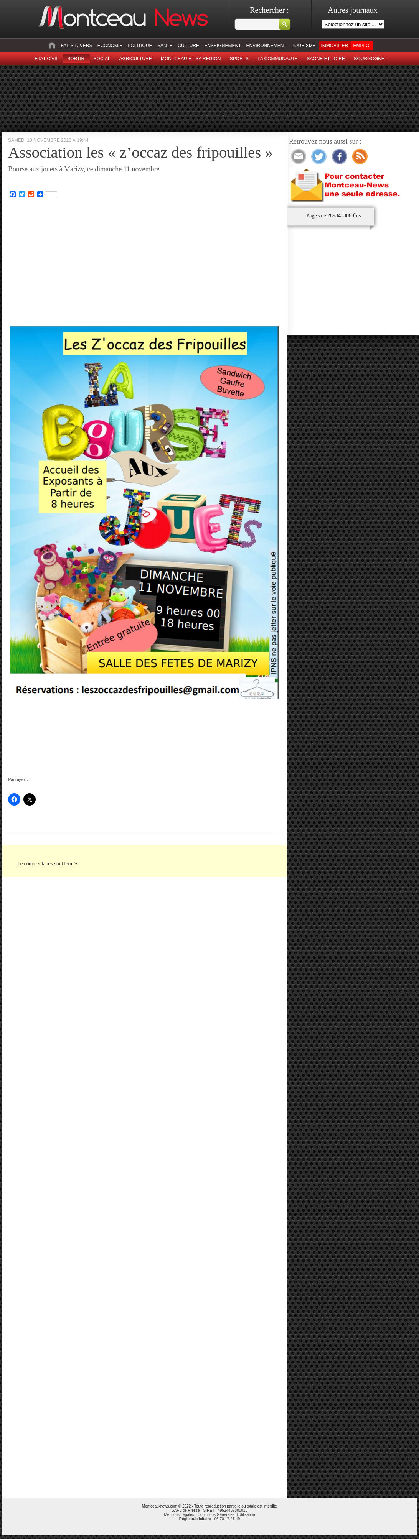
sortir (75, 58)
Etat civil (46, 58)
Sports (239, 58)
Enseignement (222, 45)
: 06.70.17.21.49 (209, 1519)
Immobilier (334, 45)
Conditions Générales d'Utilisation (226, 1515)
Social (102, 58)
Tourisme (304, 45)
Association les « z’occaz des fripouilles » (140, 152)
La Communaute (277, 58)
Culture (188, 45)
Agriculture (135, 58)
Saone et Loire (326, 58)
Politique (140, 45)
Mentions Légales (179, 1515)
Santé (165, 45)
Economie (109, 45)
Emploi (361, 45)
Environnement (266, 45)
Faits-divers (76, 45)
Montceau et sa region (191, 58)
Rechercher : (269, 10)
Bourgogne (369, 58)
